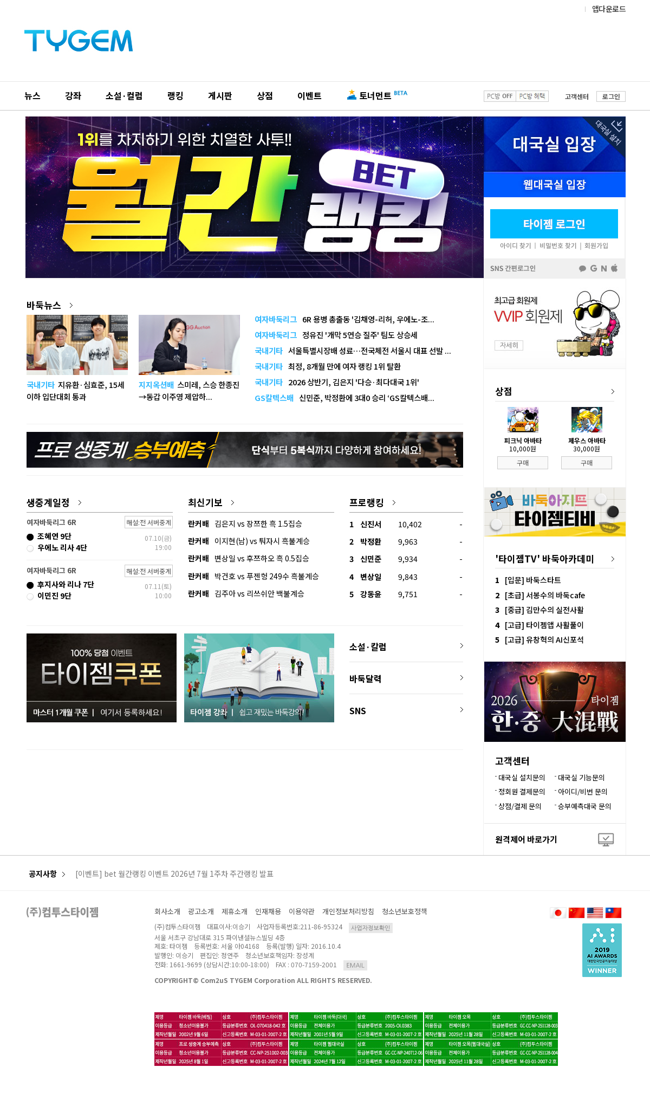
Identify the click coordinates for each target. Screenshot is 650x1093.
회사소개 (167, 911)
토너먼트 (375, 95)
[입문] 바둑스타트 (533, 579)
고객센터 (577, 96)
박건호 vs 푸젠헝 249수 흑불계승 (253, 576)
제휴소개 (235, 911)
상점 (265, 95)
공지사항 (47, 874)
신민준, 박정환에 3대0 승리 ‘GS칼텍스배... (344, 397)
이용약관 (302, 911)
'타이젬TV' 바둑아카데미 (544, 558)
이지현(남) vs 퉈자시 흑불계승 (249, 540)
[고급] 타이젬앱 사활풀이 (544, 624)
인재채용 (268, 911)
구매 (523, 462)
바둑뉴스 (50, 305)
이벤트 (309, 95)
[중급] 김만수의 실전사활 (544, 609)
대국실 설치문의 (521, 777)
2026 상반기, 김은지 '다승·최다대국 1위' (337, 381)
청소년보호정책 (404, 911)
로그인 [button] (611, 96)
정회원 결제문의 (521, 791)
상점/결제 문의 (520, 806)
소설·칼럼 (368, 646)
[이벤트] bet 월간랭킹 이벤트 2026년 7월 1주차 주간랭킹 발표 (174, 874)
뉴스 (32, 95)
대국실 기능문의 (581, 777)
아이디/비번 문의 (583, 791)
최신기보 (211, 502)
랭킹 (175, 95)
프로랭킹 (372, 502)
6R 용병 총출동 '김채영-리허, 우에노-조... (344, 319)
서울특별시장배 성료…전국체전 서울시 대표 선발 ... (353, 350)
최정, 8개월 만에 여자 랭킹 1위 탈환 (328, 366)
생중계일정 (54, 502)
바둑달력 (365, 678)
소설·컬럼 (124, 95)
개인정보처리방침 (348, 911)
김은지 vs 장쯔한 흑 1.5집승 (245, 523)
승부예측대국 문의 (585, 806)
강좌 (73, 95)
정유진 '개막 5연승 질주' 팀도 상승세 (336, 334)
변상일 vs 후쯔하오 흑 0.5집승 (248, 558)
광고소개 (201, 911)
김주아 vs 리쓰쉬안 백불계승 (246, 593)
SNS (357, 710)
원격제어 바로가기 (526, 839)
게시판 (220, 95)
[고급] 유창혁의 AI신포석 (544, 639)
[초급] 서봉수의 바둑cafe (545, 595)
